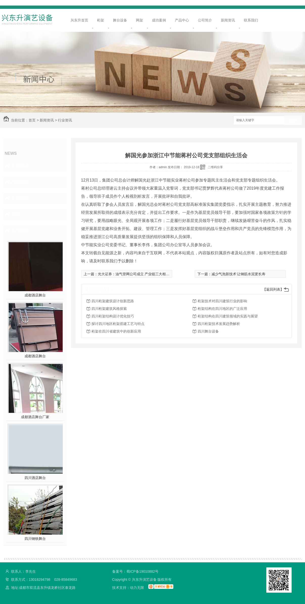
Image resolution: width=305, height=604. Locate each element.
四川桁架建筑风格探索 (109, 309)
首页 (32, 120)
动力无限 (137, 588)
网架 (139, 20)
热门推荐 (20, 230)
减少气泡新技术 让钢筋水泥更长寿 (239, 274)
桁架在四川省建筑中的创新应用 (116, 331)
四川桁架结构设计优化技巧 (112, 316)
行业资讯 (65, 120)
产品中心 (182, 20)
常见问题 (20, 198)
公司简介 (205, 20)
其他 (15, 214)
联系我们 (251, 20)
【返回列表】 (273, 289)
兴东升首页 (79, 20)
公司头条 (20, 165)
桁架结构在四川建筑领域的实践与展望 (228, 316)
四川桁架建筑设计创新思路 (112, 301)
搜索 (293, 120)
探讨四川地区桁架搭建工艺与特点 (118, 324)
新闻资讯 (228, 20)
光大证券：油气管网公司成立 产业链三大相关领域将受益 (142, 274)
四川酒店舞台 (35, 478)
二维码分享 (215, 167)
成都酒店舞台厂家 (35, 417)
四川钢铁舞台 (35, 539)
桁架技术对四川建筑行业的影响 (222, 301)
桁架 (100, 20)
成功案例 (159, 20)
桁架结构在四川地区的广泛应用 (222, 309)
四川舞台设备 (208, 331)
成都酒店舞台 (35, 295)
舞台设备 (120, 20)
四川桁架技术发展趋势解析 (219, 324)
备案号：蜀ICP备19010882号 (135, 571)
